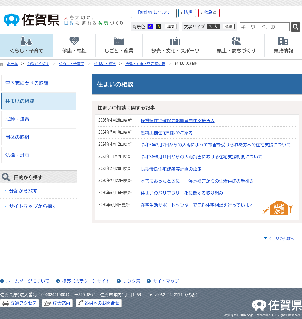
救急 (210, 12)
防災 (188, 12)
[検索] (295, 27)
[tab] (26, 45)
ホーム (12, 63)
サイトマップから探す (33, 206)
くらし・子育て (71, 63)
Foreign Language (153, 12)
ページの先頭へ (281, 238)
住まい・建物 (105, 63)
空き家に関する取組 (26, 83)
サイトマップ (166, 281)
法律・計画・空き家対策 (145, 63)
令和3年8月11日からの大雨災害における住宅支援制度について (201, 157)
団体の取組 (17, 137)
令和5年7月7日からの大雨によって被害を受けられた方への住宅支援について (216, 144)
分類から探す (38, 63)
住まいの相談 (19, 101)
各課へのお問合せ (102, 303)
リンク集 (131, 281)
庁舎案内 (61, 303)
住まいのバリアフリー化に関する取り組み (182, 193)
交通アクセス (24, 303)
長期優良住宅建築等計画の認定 (171, 169)
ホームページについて (28, 281)
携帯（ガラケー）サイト (86, 281)
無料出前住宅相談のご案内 (167, 132)
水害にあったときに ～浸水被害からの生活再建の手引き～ (199, 181)
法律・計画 (17, 155)
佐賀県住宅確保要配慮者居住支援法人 (178, 120)
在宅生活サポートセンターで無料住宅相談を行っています (197, 205)
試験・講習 (17, 119)
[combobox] (264, 27)
